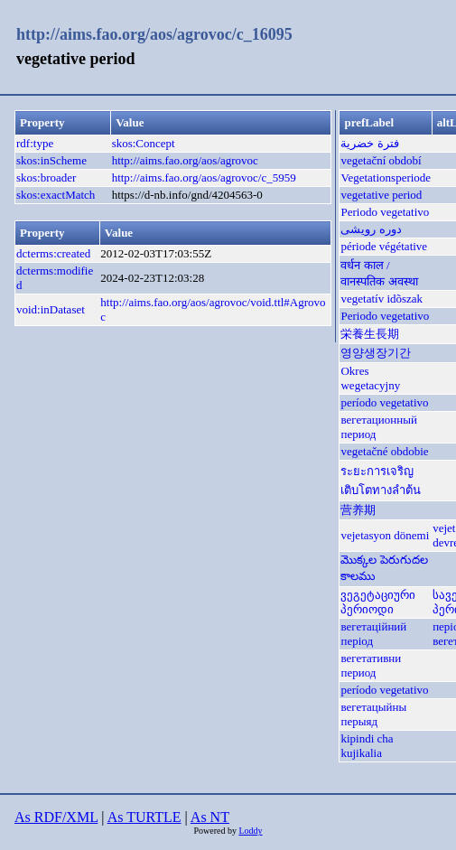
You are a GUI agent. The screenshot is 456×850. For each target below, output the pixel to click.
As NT (210, 817)
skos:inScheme (51, 160)
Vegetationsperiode (385, 177)
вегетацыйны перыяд (373, 714)
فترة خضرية (369, 143)
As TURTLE (144, 817)
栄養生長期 (369, 334)
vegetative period (381, 194)
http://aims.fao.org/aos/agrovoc (185, 160)
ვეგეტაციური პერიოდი (377, 602)
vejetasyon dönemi (384, 535)
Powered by (215, 831)
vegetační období (380, 160)
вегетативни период (370, 665)
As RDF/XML (56, 817)
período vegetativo (384, 402)
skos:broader (46, 177)
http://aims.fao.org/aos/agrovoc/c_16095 (154, 34)
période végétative (383, 246)
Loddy (250, 831)
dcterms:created (53, 253)
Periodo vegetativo (384, 212)
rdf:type (34, 143)
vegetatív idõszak (381, 298)
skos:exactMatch (55, 194)
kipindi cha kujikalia (366, 746)
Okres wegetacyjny (370, 378)
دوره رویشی (370, 229)
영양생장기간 (375, 353)
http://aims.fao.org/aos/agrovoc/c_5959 (204, 177)
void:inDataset (50, 309)
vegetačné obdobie (384, 451)
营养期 (358, 510)
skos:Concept (143, 143)
